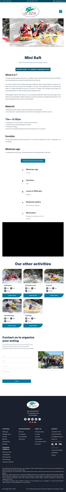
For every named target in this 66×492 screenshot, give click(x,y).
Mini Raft (4, 439)
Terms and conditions (57, 450)
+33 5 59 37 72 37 (33, 1)
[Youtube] (36, 419)
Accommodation (23, 436)
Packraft (4, 436)
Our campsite (22, 434)
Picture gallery (39, 439)
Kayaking (4, 444)
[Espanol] (35, 422)
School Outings (6, 459)
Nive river (21, 431)
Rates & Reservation (56, 441)
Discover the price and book (33, 161)
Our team (37, 434)
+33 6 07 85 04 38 (6, 1)
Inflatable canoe (6, 434)
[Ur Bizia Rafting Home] (33, 405)
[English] (32, 422)
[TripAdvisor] (39, 419)
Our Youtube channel (40, 441)
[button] (27, 50)
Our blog (37, 436)
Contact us (54, 439)
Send (16, 381)
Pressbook (38, 444)
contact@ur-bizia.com (60, 1)
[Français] (30, 422)
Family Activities (6, 457)
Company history (39, 431)
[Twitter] (32, 419)
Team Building (6, 454)
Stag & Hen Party (6, 452)
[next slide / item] (63, 35)
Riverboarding (6, 441)
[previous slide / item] (3, 35)
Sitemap (53, 455)
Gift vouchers (54, 447)
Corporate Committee (7, 462)
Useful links (22, 439)
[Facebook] (25, 419)
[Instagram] (29, 419)
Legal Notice (54, 452)
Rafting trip (5, 431)
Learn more (12, 295)
